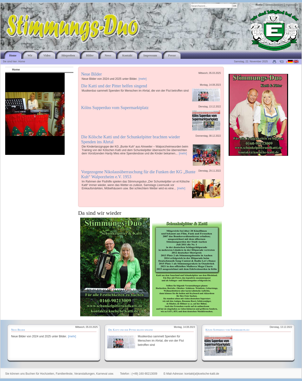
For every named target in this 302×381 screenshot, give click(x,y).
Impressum (291, 4)
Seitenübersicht (274, 4)
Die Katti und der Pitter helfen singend (114, 86)
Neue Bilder (91, 74)
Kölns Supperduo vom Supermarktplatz (115, 107)
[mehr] (142, 78)
